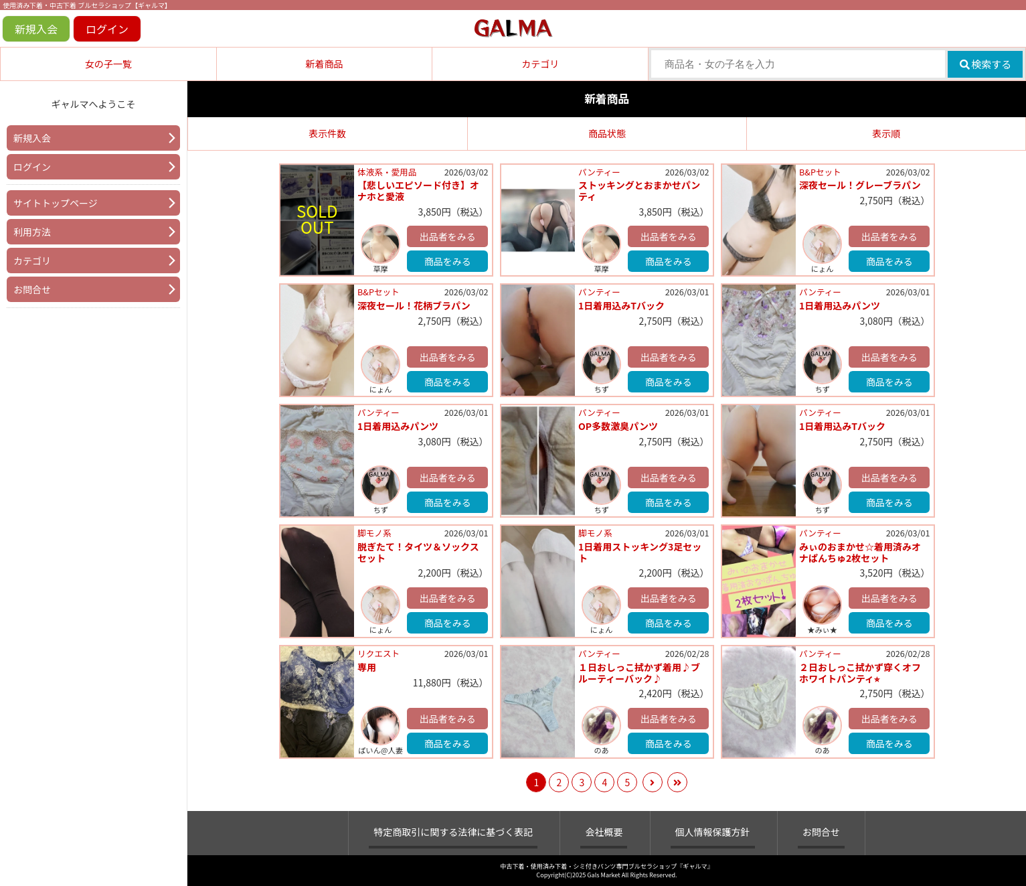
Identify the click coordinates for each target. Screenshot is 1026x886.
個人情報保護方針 (712, 831)
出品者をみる (448, 236)
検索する (985, 64)
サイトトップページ (55, 203)
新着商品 (324, 63)
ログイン (107, 29)
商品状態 (607, 133)
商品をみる (447, 261)
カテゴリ (540, 63)
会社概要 (603, 831)
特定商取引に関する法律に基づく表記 (453, 831)
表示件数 (327, 133)
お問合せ (32, 289)
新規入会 (36, 29)
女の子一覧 (108, 63)
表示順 (886, 133)
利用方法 (32, 231)
